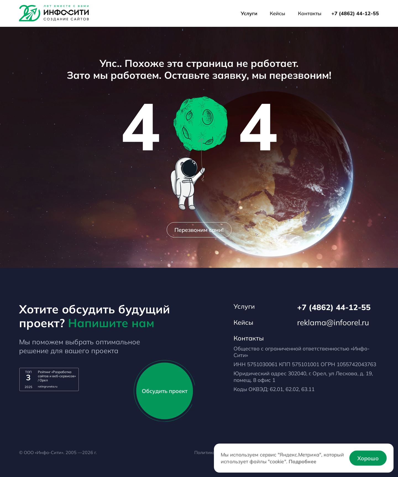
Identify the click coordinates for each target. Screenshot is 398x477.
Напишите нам (111, 323)
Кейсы (277, 13)
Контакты (309, 13)
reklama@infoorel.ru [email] (333, 322)
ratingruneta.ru (47, 386)
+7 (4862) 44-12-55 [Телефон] (355, 13)
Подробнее (302, 461)
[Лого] (54, 13)
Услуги (249, 13)
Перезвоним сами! (199, 229)
